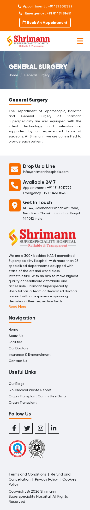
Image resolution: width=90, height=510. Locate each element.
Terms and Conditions (27, 474)
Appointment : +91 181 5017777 (45, 6)
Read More (17, 306)
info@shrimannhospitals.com (46, 172)
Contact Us (18, 361)
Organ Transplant (23, 402)
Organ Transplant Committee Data (37, 396)
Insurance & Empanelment (30, 354)
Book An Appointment (45, 22)
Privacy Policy (46, 479)
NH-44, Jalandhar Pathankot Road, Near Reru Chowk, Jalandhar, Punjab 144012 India (52, 213)
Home (13, 75)
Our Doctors (18, 348)
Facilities (16, 342)
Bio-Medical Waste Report (30, 390)
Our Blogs (16, 384)
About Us (16, 336)
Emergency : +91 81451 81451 (45, 13)
